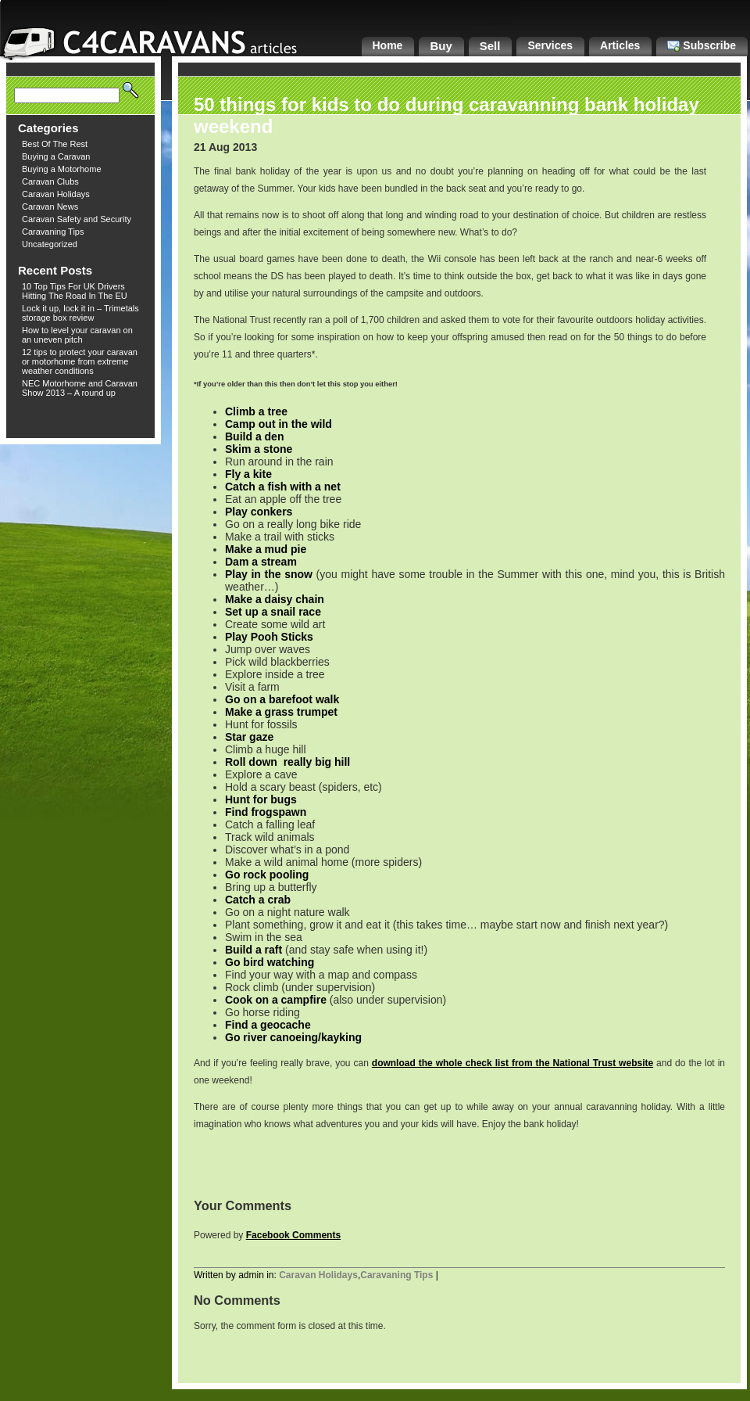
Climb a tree (256, 411)
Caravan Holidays (56, 194)
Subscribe (701, 45)
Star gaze (249, 737)
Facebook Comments (293, 1235)
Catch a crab (258, 899)
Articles (620, 45)
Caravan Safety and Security (76, 219)
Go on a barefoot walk (282, 699)
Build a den (254, 436)
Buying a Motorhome (62, 169)
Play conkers (258, 511)
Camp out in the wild (278, 424)
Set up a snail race (273, 611)
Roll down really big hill (287, 762)
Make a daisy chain (274, 599)
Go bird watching (269, 962)
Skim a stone (258, 449)
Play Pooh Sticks (269, 636)
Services (550, 45)
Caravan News (50, 206)
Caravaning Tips (53, 231)
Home (388, 45)
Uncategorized (49, 244)
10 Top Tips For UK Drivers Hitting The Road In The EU (74, 291)
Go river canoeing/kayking (293, 1037)
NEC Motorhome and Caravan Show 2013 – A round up (80, 388)
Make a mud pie (265, 549)
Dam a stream (261, 561)
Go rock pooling (267, 874)
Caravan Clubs (50, 181)
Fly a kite (248, 474)
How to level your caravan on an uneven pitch (77, 334)
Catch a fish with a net (283, 486)
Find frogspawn (265, 812)
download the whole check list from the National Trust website (512, 1063)
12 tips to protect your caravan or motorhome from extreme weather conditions (80, 361)
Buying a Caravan (56, 156)
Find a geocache (268, 1024)
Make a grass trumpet (281, 712)
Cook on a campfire (276, 999)
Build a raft (253, 949)
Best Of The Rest (55, 144)
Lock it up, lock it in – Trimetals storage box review (80, 313)
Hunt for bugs (261, 799)
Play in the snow (268, 574)
